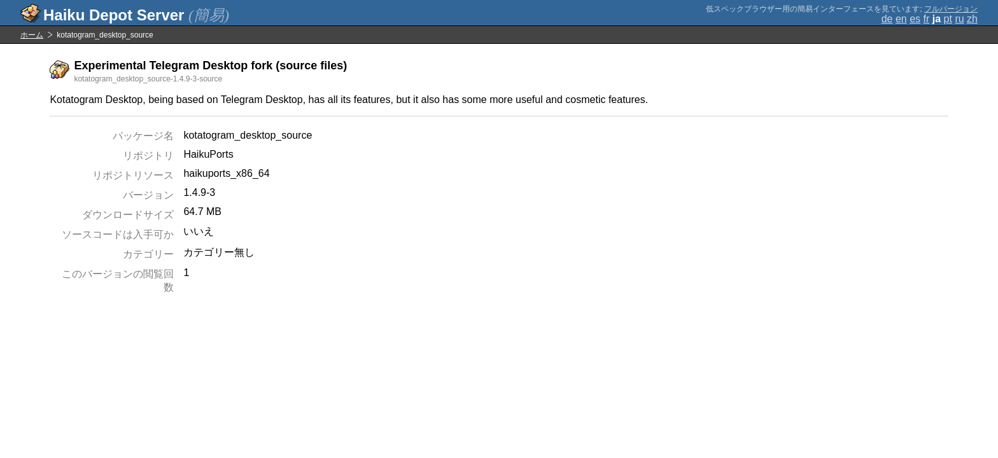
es (915, 18)
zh (972, 18)
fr (927, 18)
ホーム (31, 35)
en (901, 18)
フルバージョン (951, 8)
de (887, 18)
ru (959, 18)
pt (948, 18)
